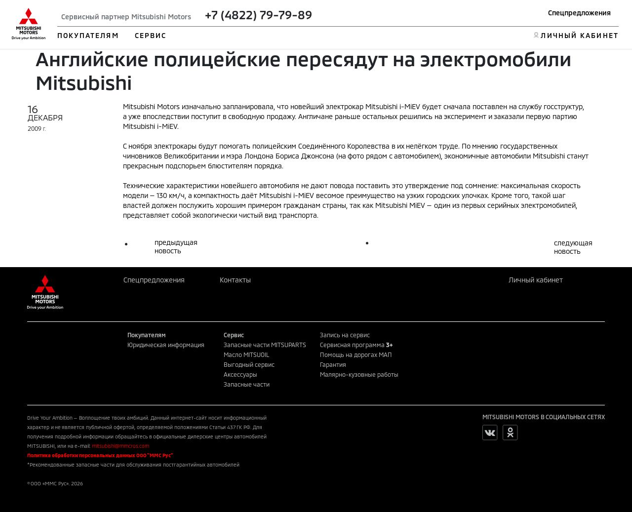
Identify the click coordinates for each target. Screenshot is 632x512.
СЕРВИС (151, 35)
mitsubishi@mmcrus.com (120, 446)
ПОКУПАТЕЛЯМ (88, 35)
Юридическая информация (165, 344)
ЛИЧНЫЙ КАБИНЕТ (579, 35)
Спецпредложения (579, 12)
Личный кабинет (536, 280)
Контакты (235, 280)
